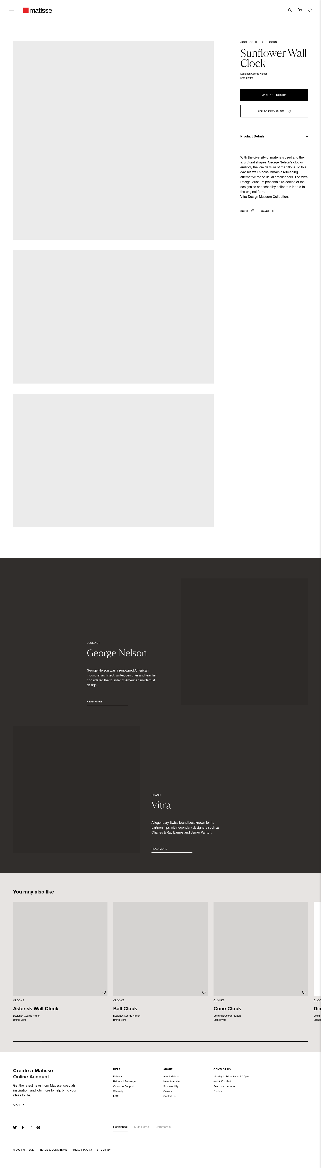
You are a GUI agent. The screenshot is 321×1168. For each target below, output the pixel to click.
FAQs (116, 1097)
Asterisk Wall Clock (36, 1009)
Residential (120, 1127)
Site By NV (104, 1150)
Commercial (163, 1127)
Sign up (19, 1105)
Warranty (118, 1092)
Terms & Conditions (54, 1150)
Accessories (249, 42)
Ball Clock (125, 1009)
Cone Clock (227, 1009)
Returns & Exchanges (125, 1082)
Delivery (117, 1077)
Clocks (271, 42)
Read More (94, 702)
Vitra (250, 78)
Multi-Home (141, 1127)
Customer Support (123, 1087)
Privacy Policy (82, 1150)
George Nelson (259, 74)
